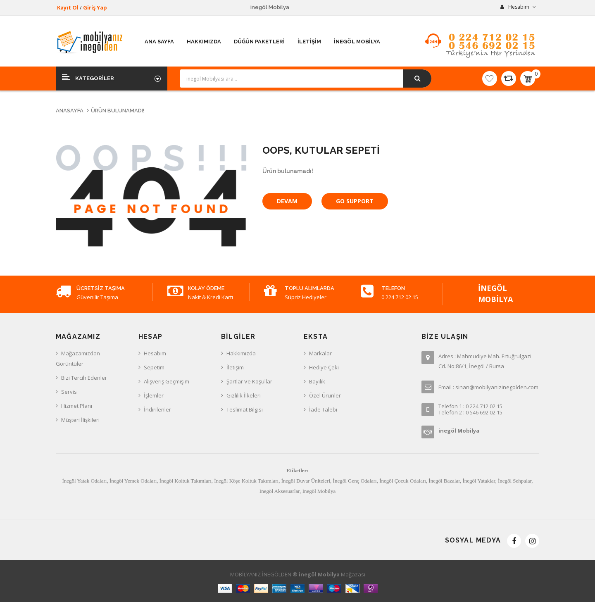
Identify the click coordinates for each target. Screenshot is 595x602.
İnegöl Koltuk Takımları (185, 481)
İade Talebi (323, 409)
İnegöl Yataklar (478, 481)
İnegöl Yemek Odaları (133, 481)
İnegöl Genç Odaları (355, 481)
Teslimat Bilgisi (244, 409)
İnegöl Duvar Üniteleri (305, 481)
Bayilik (317, 381)
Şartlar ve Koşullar (249, 381)
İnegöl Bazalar (444, 481)
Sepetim (154, 367)
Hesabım (155, 353)
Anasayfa (69, 110)
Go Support (355, 201)
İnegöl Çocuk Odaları (402, 481)
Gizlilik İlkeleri (243, 395)
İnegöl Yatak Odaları (84, 481)
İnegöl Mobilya (319, 491)
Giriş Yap (95, 7)
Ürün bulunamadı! (117, 110)
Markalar (320, 353)
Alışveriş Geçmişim (166, 381)
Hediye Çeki (324, 367)
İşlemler (154, 395)
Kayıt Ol (68, 7)
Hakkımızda (241, 353)
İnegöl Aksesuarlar (279, 491)
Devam (287, 201)
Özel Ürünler (325, 395)
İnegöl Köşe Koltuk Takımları (246, 481)
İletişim (235, 367)
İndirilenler (157, 409)
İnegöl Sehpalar (514, 481)
